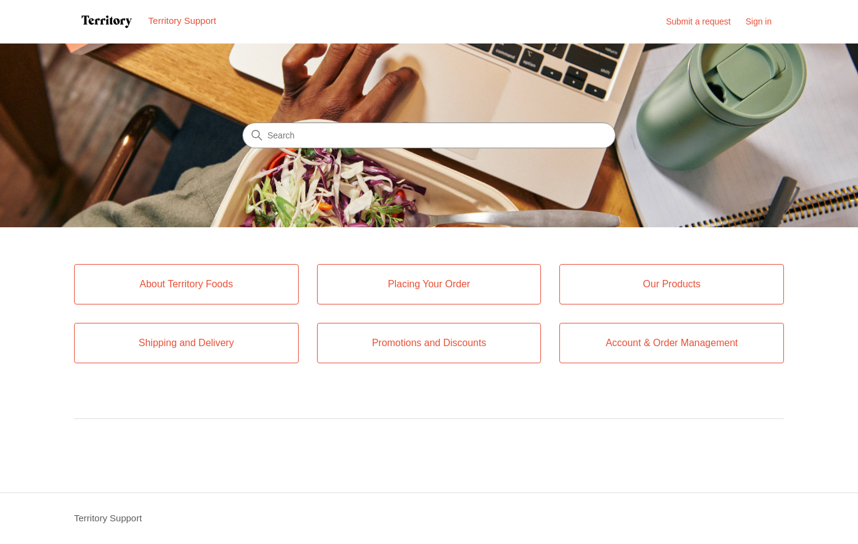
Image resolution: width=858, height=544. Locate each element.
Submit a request (698, 21)
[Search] (429, 135)
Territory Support (108, 518)
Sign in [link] (758, 21)
